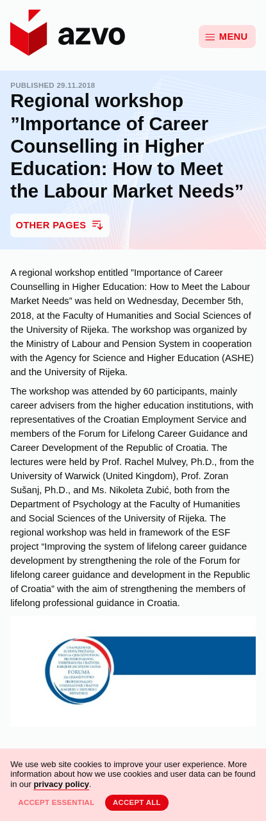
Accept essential (56, 802)
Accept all (137, 802)
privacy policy (61, 784)
